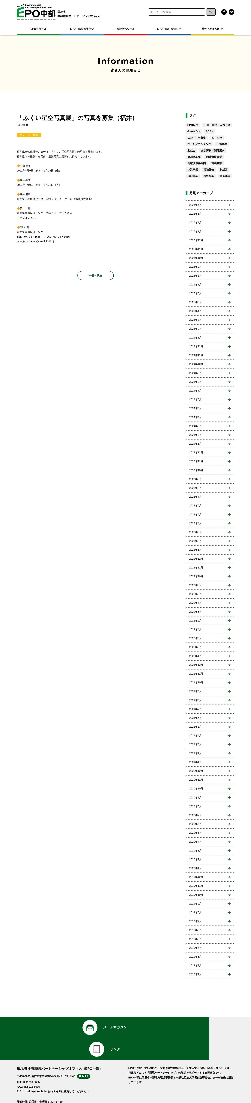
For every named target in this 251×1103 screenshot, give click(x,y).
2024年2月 (195, 434)
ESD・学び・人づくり (217, 125)
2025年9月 (195, 266)
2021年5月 (195, 726)
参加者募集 (194, 156)
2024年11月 (196, 355)
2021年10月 (196, 682)
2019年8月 (195, 912)
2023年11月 (196, 461)
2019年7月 (195, 921)
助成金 (191, 150)
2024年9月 (195, 372)
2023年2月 (195, 540)
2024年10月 (196, 363)
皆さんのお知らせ (212, 28)
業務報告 (209, 169)
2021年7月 (195, 709)
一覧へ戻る (95, 275)
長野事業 (209, 175)
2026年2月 (195, 222)
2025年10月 (196, 257)
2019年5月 (195, 939)
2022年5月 (195, 620)
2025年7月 (195, 284)
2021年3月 (195, 744)
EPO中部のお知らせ (169, 28)
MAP (89, 1059)
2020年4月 (195, 841)
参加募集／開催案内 (213, 150)
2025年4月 (195, 310)
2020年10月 (196, 788)
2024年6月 (195, 399)
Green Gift (193, 131)
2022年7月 (195, 602)
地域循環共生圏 (196, 163)
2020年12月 (196, 770)
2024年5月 (195, 408)
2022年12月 (196, 558)
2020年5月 (195, 832)
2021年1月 (195, 762)
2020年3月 (195, 850)
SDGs (209, 131)
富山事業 (216, 163)
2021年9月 (195, 691)
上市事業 (222, 144)
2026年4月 (195, 204)
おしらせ (216, 137)
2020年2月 (195, 859)
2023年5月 (195, 514)
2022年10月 (196, 576)
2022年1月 (195, 655)
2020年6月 (195, 823)
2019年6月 (195, 930)
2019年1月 (195, 974)
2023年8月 (195, 487)
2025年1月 (195, 337)
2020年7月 (195, 815)
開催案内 (225, 175)
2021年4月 (195, 735)
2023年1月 (195, 549)
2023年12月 (196, 452)
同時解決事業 (214, 156)
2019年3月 (195, 956)
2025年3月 (195, 319)
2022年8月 (195, 593)
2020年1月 (195, 868)
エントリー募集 (29, 134)
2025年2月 (195, 328)
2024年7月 (195, 390)
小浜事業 (192, 169)
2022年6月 (195, 611)
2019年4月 (195, 947)
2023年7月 (195, 496)
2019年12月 (196, 876)
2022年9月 (195, 585)
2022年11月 (196, 567)
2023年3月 (195, 532)
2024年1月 (195, 443)
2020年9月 (195, 797)
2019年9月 (195, 903)
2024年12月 (196, 346)
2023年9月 (195, 479)
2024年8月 (195, 381)
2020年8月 (195, 806)
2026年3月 (195, 213)
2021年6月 (195, 717)
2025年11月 (196, 249)
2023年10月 (196, 470)
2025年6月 (195, 293)
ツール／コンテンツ (199, 144)
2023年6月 (195, 505)
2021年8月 (195, 700)
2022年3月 (195, 638)
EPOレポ (192, 125)
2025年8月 (195, 275)
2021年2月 (195, 753)
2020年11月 (196, 779)
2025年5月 (195, 302)
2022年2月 (195, 646)
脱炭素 (224, 169)
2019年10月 (196, 894)
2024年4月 (195, 417)
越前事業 (192, 175)
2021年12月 (196, 664)
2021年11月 (196, 673)
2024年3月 (195, 426)
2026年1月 (195, 231)
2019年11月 (196, 885)
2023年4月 (195, 523)
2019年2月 (195, 965)
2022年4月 (195, 629)
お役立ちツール (125, 28)
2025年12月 (196, 240)
